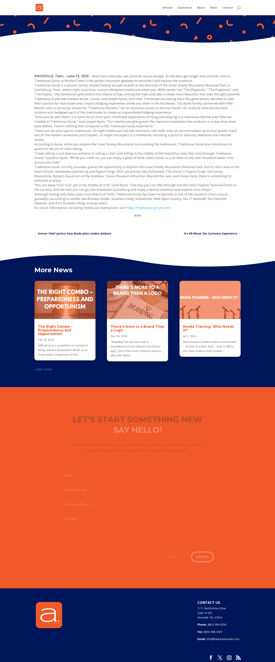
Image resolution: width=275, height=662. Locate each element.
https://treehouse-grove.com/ (148, 207)
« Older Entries (43, 369)
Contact (227, 7)
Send (202, 557)
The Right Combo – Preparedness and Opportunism (55, 330)
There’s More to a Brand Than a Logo (137, 328)
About (201, 7)
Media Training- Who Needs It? (208, 328)
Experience (185, 7)
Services (167, 7)
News (213, 7)
